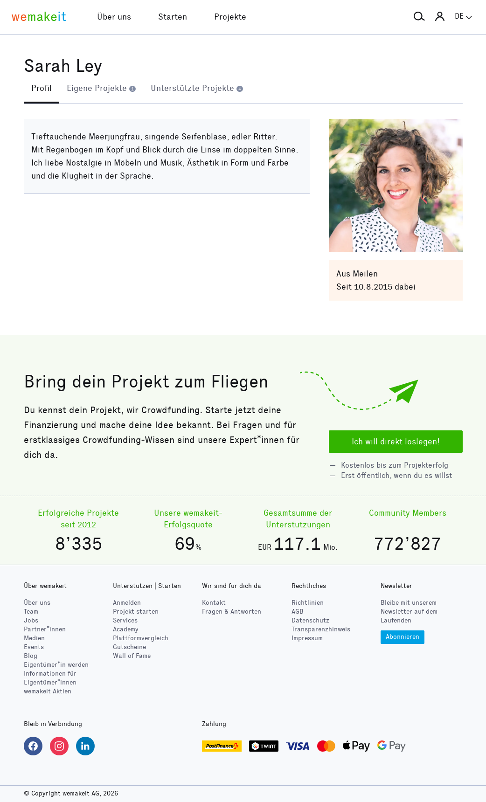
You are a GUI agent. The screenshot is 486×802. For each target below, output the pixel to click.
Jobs (31, 620)
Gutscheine (129, 647)
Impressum (307, 638)
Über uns (37, 603)
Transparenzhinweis (321, 629)
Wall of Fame (132, 656)
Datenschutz (310, 620)
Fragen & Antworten (231, 611)
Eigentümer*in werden (56, 665)
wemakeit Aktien (47, 691)
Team (31, 611)
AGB (298, 611)
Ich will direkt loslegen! (396, 441)
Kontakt (214, 603)
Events (34, 647)
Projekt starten (136, 611)
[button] (419, 16)
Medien (34, 638)
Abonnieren (402, 637)
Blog (30, 656)
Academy (126, 629)
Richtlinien (308, 603)
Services (125, 620)
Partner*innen (45, 629)
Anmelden (127, 603)
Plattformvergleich (140, 638)
